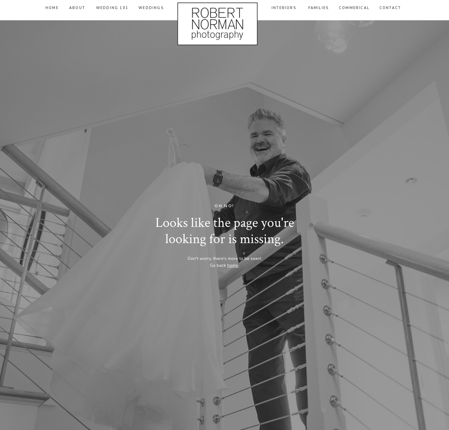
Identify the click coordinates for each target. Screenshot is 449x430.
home (232, 265)
